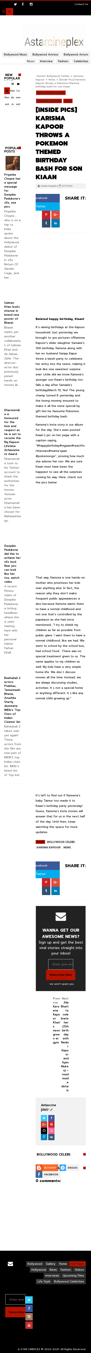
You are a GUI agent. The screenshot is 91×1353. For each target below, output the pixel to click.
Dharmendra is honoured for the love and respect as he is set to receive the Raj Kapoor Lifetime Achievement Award (12, 432)
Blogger (50, 1168)
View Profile (46, 1107)
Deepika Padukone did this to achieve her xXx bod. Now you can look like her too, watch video (12, 564)
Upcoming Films (73, 1276)
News (68, 101)
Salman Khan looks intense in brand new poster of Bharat (12, 313)
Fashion (66, 1270)
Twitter (39, 206)
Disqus (72, 1168)
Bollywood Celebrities (69, 1281)
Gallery (50, 1264)
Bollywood (35, 1264)
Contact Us (81, 4)
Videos (79, 1270)
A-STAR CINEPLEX (29, 1349)
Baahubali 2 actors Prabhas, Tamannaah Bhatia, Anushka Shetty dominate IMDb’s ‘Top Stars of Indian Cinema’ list (12, 700)
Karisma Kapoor (49, 101)
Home (63, 1264)
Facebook (39, 198)
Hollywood (38, 1270)
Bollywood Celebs (51, 93)
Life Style (44, 1281)
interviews (52, 1276)
